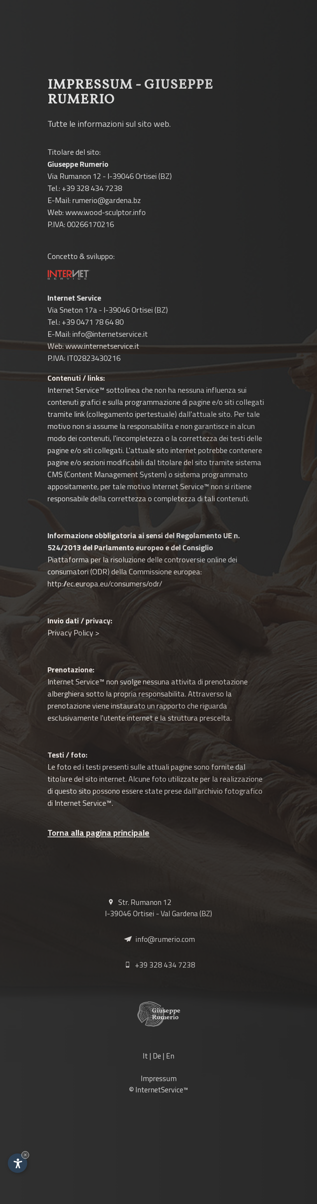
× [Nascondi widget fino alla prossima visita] (25, 1155)
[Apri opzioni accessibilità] (17, 1163)
